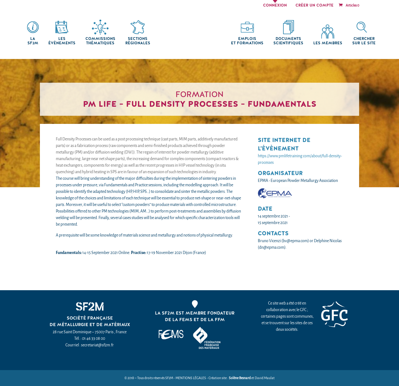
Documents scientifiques (288, 41)
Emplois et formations (247, 41)
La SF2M (32, 41)
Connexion (275, 5)
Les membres (327, 43)
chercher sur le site (364, 41)
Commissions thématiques (100, 41)
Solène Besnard (240, 378)
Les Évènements (61, 41)
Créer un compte (315, 5)
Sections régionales (137, 41)
